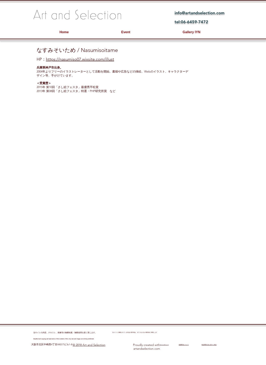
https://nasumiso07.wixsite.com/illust (80, 59)
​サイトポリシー (164, 344)
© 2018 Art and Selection (89, 345)
